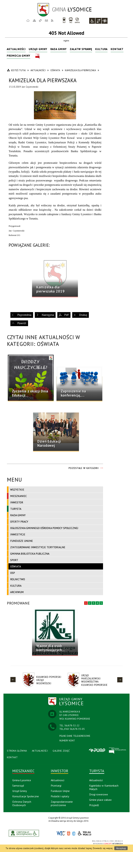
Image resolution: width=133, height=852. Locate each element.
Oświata (15, 566)
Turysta (15, 508)
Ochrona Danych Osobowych (21, 803)
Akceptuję (121, 848)
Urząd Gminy (38, 49)
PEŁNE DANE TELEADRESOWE (74, 735)
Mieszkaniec (18, 496)
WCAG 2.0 (85, 833)
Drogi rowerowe (98, 794)
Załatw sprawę (81, 49)
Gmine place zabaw (100, 799)
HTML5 (68, 833)
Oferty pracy (19, 521)
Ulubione (40, 20)
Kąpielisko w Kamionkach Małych (103, 787)
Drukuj (83, 315)
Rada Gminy (58, 49)
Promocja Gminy (18, 55)
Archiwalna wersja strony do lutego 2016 (68, 820)
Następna (48, 315)
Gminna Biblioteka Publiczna (29, 553)
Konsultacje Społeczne (25, 796)
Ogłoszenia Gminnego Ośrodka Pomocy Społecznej (44, 528)
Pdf (66, 315)
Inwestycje (17, 534)
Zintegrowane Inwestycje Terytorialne (37, 547)
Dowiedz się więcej (103, 848)
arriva (77, 20)
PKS (70, 20)
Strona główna (28, 20)
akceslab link (23, 833)
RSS (52, 20)
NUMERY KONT (67, 740)
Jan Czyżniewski (30, 86)
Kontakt (46, 20)
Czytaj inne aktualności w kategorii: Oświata (43, 340)
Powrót (21, 323)
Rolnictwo (17, 579)
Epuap (97, 750)
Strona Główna (17, 750)
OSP (12, 573)
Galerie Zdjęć (61, 750)
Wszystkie (17, 489)
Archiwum (17, 592)
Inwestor (16, 502)
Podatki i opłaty (60, 796)
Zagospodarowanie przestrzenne (62, 803)
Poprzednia (24, 315)
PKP (64, 20)
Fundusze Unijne (21, 540)
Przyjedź (94, 805)
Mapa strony (34, 20)
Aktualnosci (57, 780)
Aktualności (16, 49)
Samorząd (18, 785)
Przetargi (56, 785)
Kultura (101, 49)
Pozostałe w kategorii (84, 468)
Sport (14, 560)
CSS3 (74, 833)
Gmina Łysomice (21, 780)
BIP (37, 56)
